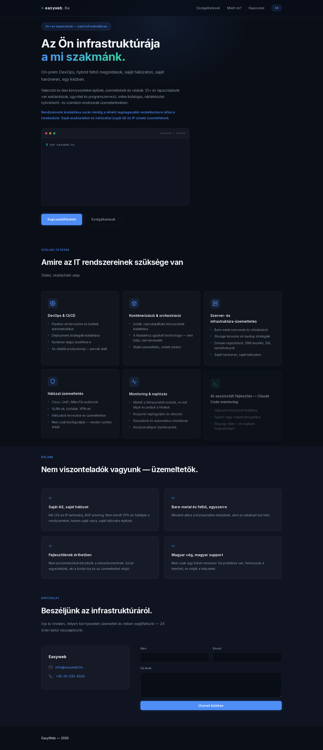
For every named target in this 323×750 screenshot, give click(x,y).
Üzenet (145, 668)
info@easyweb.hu (69, 667)
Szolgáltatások (208, 8)
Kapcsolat (256, 8)
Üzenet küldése (211, 706)
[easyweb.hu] (56, 7)
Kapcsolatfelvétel (62, 219)
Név (143, 648)
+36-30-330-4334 (70, 676)
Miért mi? (234, 8)
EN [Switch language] (276, 8)
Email (217, 648)
